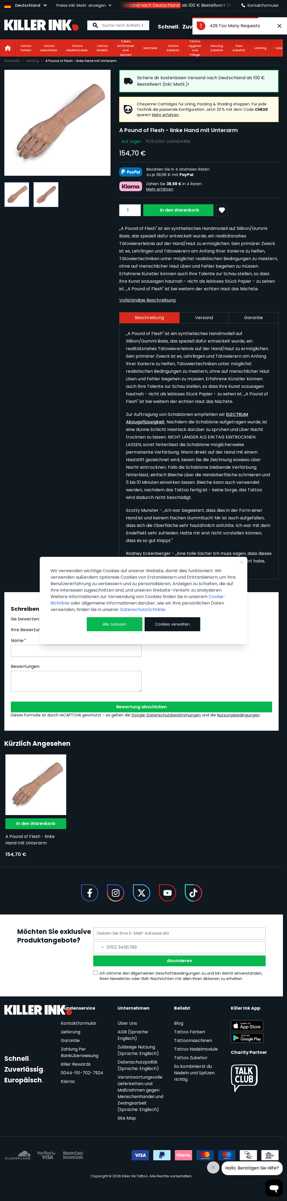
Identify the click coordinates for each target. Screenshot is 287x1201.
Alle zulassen (114, 624)
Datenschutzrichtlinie (142, 609)
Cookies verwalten (172, 624)
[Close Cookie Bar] (242, 562)
